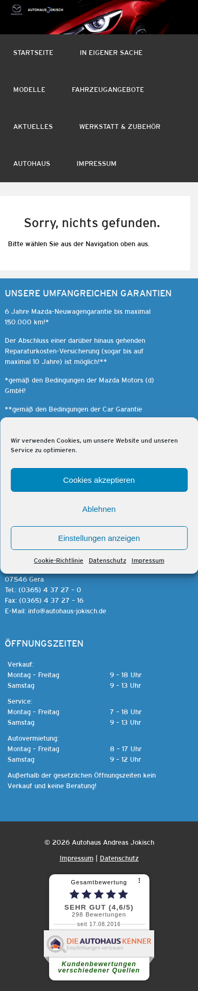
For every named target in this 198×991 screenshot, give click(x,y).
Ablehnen (99, 508)
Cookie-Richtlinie (58, 560)
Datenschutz (107, 560)
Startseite (33, 53)
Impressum (147, 560)
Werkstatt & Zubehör (120, 126)
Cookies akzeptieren (99, 479)
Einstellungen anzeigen (99, 538)
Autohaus (31, 163)
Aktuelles (33, 126)
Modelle (29, 90)
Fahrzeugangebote (108, 90)
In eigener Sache (111, 53)
